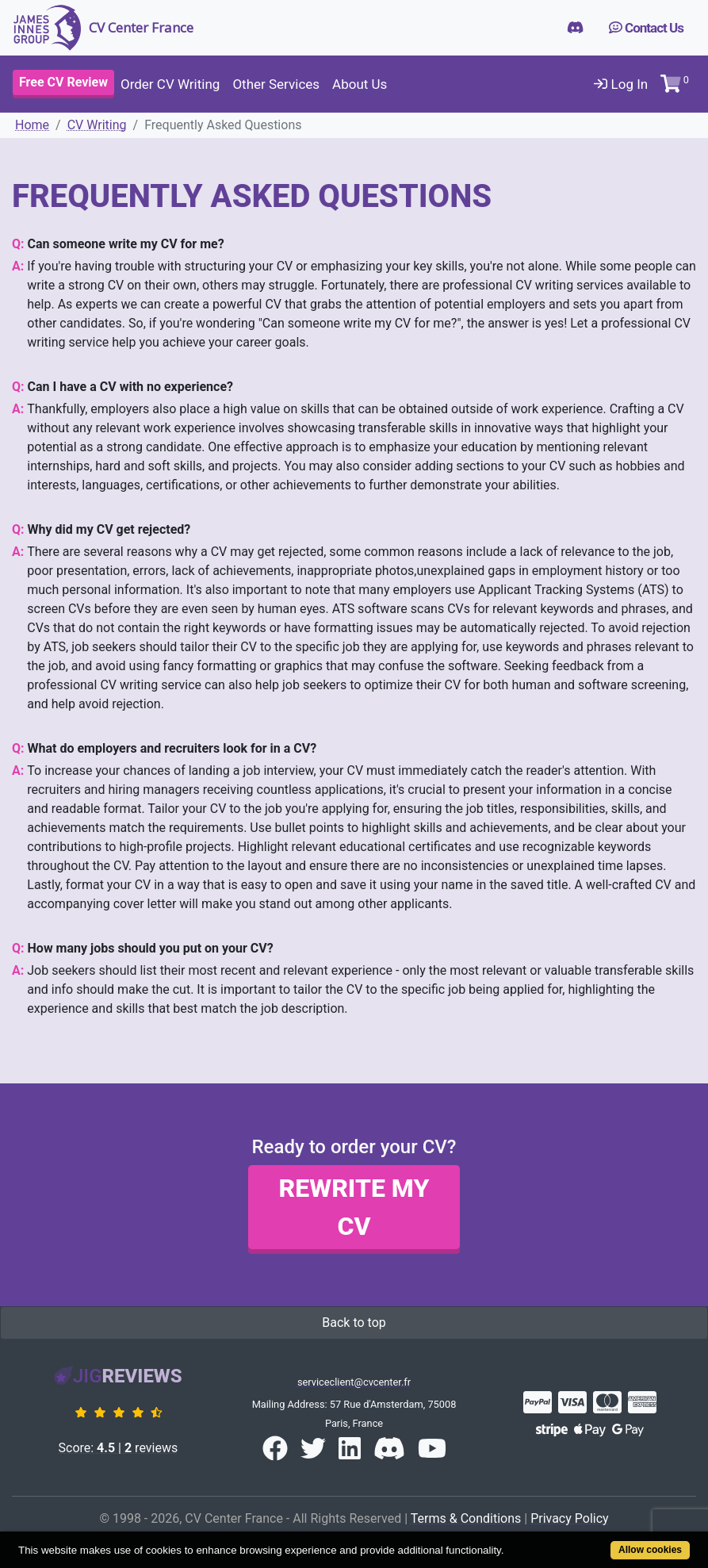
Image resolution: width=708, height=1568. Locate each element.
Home (32, 124)
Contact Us (646, 28)
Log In (621, 84)
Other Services (276, 84)
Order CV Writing (170, 84)
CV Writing (97, 124)
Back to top (353, 1322)
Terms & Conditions (466, 1518)
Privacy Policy (569, 1518)
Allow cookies (650, 1549)
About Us (359, 84)
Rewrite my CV (354, 1207)
